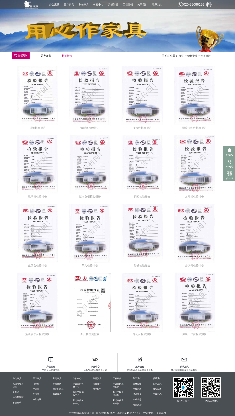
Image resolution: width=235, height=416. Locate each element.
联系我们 (157, 4)
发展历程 (137, 389)
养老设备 (57, 394)
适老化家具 (58, 389)
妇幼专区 (37, 399)
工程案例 (128, 4)
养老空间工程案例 (118, 402)
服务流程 (157, 389)
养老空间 (57, 383)
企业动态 (137, 399)
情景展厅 (137, 404)
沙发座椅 (17, 402)
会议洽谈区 (18, 397)
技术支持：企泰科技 (154, 413)
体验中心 (98, 4)
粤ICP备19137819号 (129, 413)
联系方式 (157, 383)
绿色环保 (137, 394)
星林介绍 (137, 383)
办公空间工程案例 (118, 385)
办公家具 (54, 4)
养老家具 (84, 4)
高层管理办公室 (18, 385)
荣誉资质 (113, 4)
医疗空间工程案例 (118, 393)
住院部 (36, 389)
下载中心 (157, 394)
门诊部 (36, 383)
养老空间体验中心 (78, 402)
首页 (181, 55)
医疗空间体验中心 (78, 393)
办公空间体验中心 (78, 385)
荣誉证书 (46, 55)
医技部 (36, 394)
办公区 (16, 392)
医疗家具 (69, 4)
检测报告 (205, 55)
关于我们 (142, 4)
